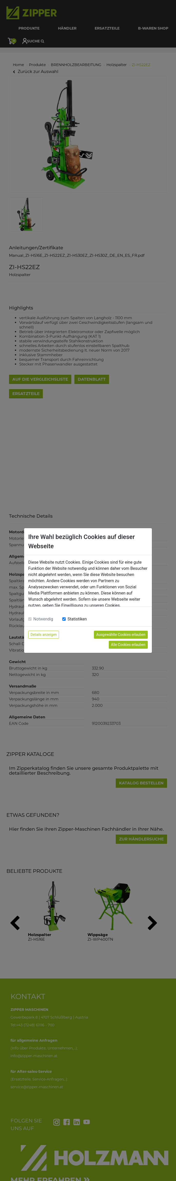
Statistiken (77, 619)
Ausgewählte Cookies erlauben (120, 635)
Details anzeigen (44, 635)
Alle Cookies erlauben (128, 645)
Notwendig (43, 619)
